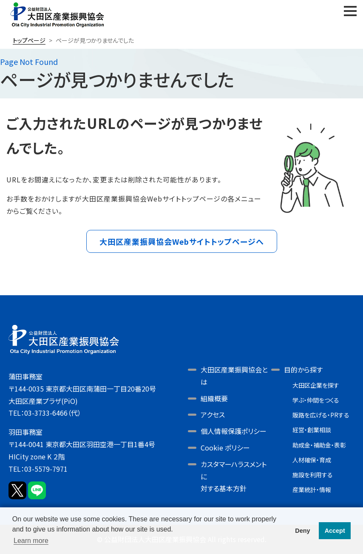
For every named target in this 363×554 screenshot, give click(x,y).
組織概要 (214, 398)
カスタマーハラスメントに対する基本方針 (234, 476)
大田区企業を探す (315, 385)
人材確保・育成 (311, 460)
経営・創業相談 (311, 429)
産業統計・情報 (311, 489)
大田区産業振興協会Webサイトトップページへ (181, 241)
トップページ (29, 40)
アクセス (213, 414)
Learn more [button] (31, 540)
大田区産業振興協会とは (234, 375)
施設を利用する (312, 474)
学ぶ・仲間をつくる (315, 400)
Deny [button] (302, 530)
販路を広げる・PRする (320, 415)
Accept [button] (335, 530)
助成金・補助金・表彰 (319, 445)
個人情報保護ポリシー (234, 431)
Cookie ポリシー (225, 447)
